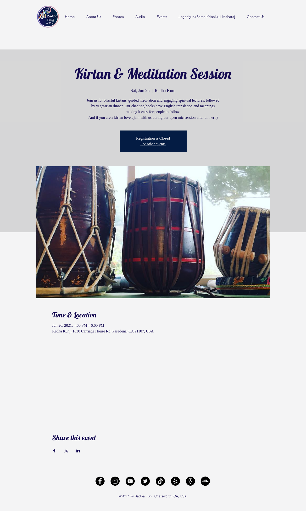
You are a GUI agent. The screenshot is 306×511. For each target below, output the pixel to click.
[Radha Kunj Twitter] (145, 481)
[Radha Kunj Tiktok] (160, 481)
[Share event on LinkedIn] (78, 450)
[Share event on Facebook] (54, 450)
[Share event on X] (66, 450)
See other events (153, 144)
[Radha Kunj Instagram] (115, 481)
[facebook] (100, 481)
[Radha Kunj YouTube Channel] (130, 481)
